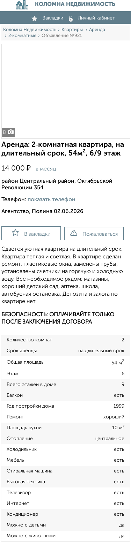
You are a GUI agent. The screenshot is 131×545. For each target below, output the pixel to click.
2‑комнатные (22, 35)
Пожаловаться (94, 233)
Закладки (47, 18)
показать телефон (51, 200)
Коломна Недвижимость (29, 30)
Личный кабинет (92, 18)
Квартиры (72, 30)
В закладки (31, 233)
